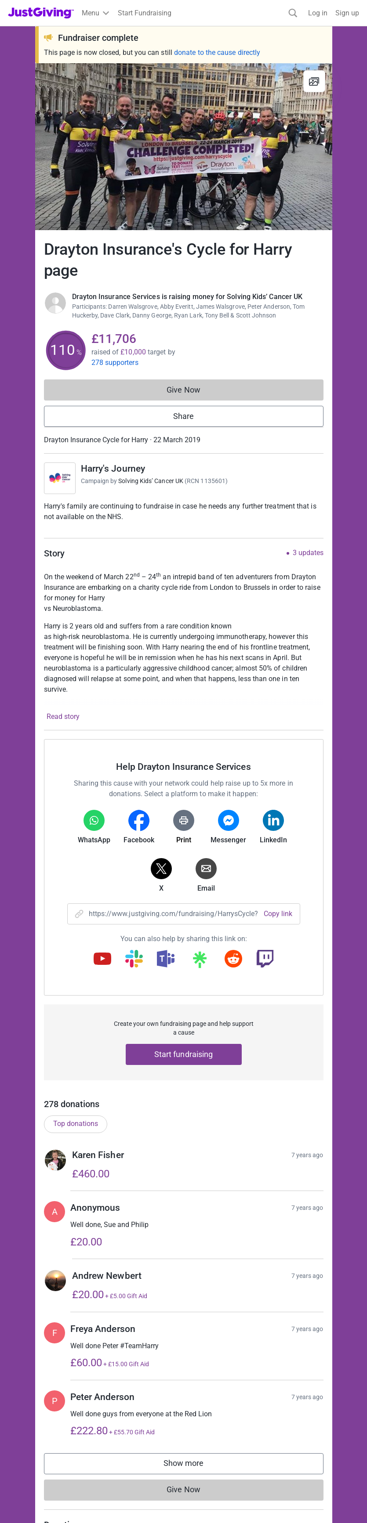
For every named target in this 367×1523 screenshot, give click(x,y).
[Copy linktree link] (200, 962)
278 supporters (114, 362)
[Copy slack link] (134, 959)
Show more (193, 1486)
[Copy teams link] (165, 959)
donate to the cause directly (217, 52)
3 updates (308, 553)
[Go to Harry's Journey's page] (60, 478)
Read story (63, 716)
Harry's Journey (113, 468)
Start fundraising (183, 1054)
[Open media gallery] (183, 146)
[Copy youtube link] (102, 959)
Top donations (75, 1144)
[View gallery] (314, 81)
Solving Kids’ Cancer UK (150, 480)
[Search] (293, 13)
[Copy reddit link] (233, 959)
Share (183, 416)
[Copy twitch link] (265, 959)
